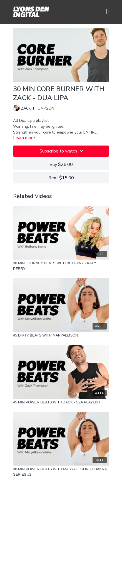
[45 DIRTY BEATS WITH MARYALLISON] (61, 335)
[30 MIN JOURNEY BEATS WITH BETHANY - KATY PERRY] (61, 265)
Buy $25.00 (61, 164)
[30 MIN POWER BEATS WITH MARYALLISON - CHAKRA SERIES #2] (61, 471)
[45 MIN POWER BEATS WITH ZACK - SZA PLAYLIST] (61, 402)
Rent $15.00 (61, 178)
